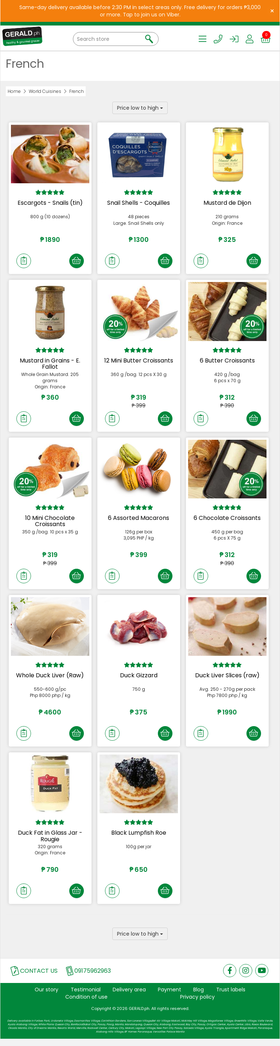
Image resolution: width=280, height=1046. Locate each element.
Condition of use (86, 1003)
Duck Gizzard (139, 679)
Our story (46, 996)
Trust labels (230, 996)
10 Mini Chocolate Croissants (50, 523)
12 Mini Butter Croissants (138, 361)
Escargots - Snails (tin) (50, 203)
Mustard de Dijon (227, 203)
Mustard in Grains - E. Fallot (50, 364)
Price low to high (140, 107)
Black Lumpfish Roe (138, 838)
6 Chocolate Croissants (227, 520)
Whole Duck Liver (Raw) (50, 679)
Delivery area (129, 996)
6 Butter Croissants (227, 361)
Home (14, 91)
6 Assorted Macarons (138, 520)
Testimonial (86, 996)
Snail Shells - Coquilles (138, 203)
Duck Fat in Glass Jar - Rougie (50, 841)
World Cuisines (45, 91)
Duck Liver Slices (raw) (227, 679)
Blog (198, 996)
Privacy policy (197, 1003)
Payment (169, 996)
